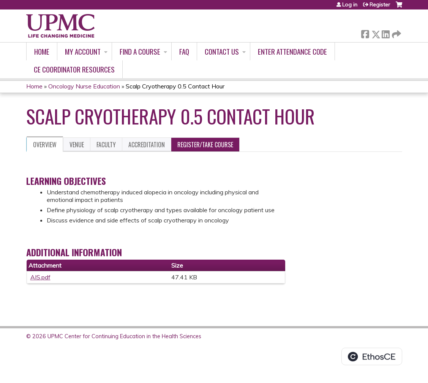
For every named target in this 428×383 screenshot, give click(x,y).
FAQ (184, 51)
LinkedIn (385, 32)
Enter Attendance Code (292, 51)
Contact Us (222, 51)
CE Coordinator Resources (74, 69)
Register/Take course (205, 144)
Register (380, 4)
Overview (45, 144)
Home (41, 51)
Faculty (106, 144)
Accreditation (146, 144)
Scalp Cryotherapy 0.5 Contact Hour (175, 86)
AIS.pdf (40, 277)
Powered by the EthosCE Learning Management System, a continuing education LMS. (371, 356)
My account (83, 51)
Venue (76, 144)
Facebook (365, 32)
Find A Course (140, 51)
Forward (396, 32)
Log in (349, 4)
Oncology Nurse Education (84, 86)
